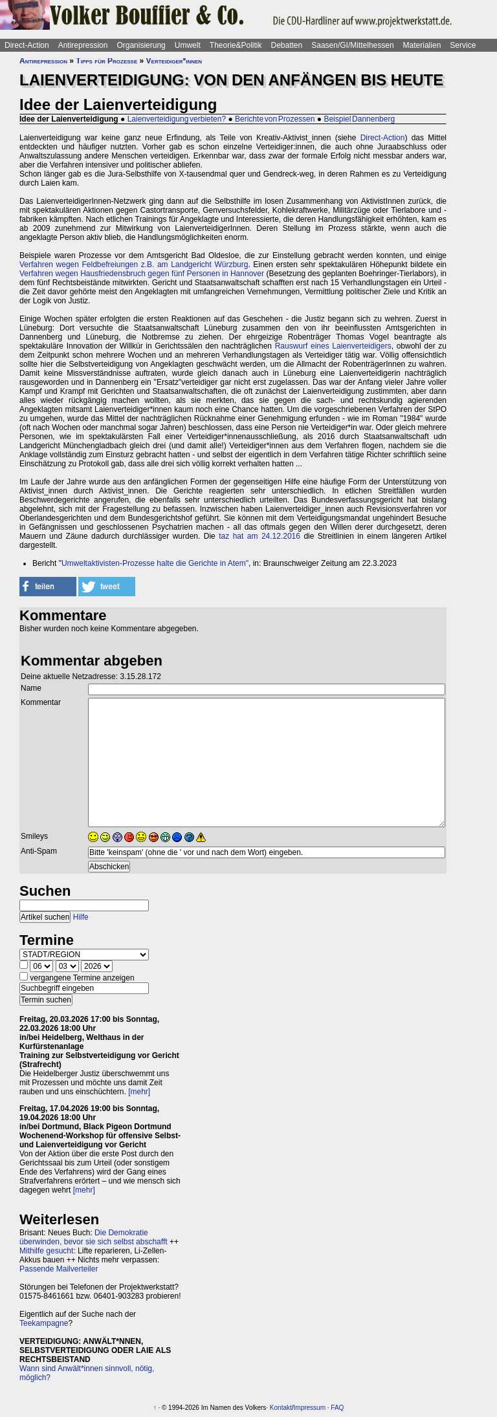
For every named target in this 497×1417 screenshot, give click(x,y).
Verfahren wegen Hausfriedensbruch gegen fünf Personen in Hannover (141, 273)
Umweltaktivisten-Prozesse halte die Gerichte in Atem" (154, 563)
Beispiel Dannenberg (359, 119)
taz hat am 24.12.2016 (259, 536)
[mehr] (139, 1091)
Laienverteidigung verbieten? (176, 119)
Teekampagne (43, 1323)
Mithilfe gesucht (46, 1250)
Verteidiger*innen (174, 60)
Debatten (287, 45)
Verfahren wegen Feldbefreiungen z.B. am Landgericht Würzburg (133, 264)
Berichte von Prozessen (275, 119)
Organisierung (140, 45)
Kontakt (281, 1407)
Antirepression (83, 45)
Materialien (422, 45)
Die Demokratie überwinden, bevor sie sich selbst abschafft (93, 1237)
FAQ (337, 1407)
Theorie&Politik (236, 45)
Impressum (310, 1407)
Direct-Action (27, 45)
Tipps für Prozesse (106, 60)
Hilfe (81, 917)
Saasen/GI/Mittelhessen (352, 45)
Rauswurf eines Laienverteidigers (333, 346)
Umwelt (188, 45)
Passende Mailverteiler (58, 1268)
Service (463, 45)
